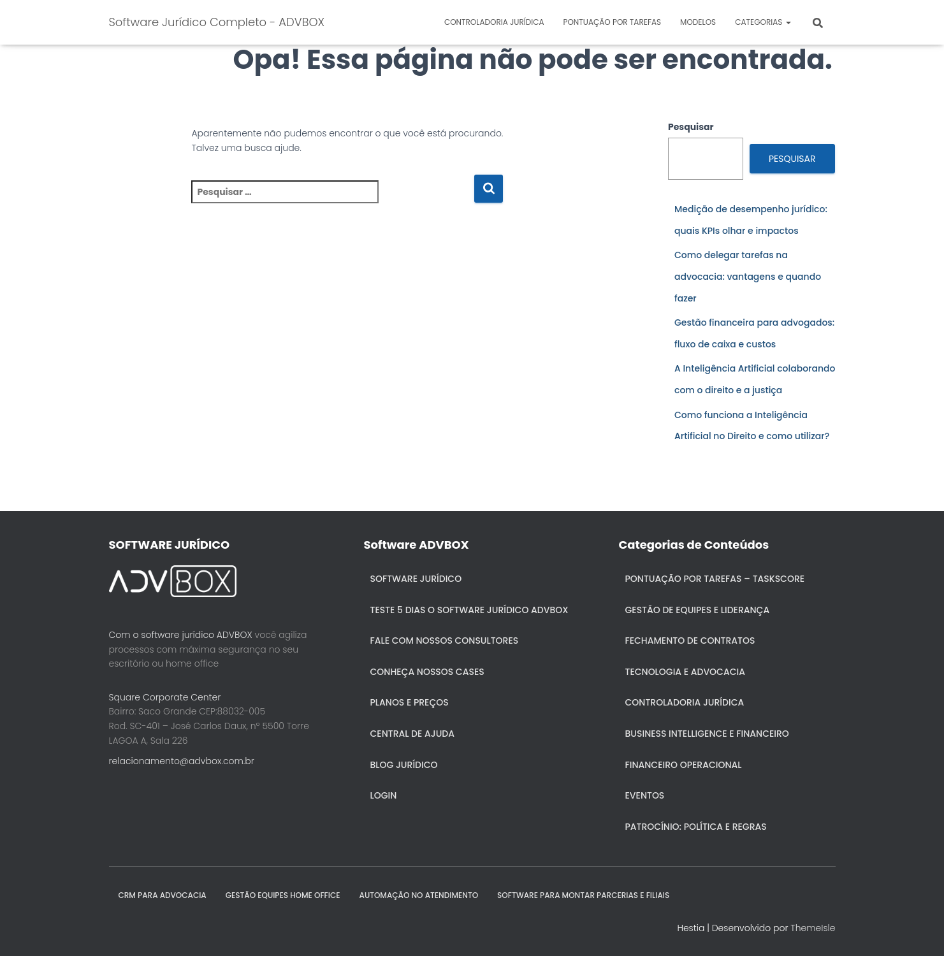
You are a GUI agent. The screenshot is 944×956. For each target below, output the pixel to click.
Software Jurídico (416, 578)
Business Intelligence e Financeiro (707, 733)
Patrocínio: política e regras (696, 826)
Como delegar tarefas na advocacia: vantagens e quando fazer (747, 276)
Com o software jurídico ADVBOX (180, 634)
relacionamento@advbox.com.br (181, 761)
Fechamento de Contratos (690, 640)
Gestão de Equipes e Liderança (697, 610)
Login (383, 795)
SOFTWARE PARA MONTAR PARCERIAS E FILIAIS (583, 895)
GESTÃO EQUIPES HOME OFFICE (283, 895)
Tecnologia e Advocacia (685, 671)
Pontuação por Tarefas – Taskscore (715, 578)
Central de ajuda (412, 733)
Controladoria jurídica (494, 22)
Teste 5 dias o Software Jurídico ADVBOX (469, 610)
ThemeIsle (812, 928)
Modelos (698, 22)
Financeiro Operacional (683, 764)
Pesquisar (691, 126)
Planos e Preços (409, 702)
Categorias (762, 22)
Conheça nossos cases (427, 671)
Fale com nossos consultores (444, 640)
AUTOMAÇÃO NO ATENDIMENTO (419, 895)
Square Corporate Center (165, 697)
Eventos (645, 795)
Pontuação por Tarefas (612, 22)
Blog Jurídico (404, 764)
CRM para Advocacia (163, 895)
